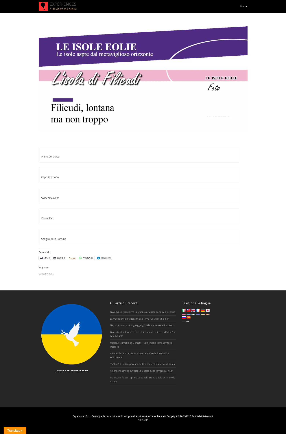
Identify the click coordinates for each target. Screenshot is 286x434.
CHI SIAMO (143, 420)
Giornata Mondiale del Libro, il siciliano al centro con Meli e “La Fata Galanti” (142, 334)
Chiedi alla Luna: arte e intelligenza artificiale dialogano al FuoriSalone (139, 355)
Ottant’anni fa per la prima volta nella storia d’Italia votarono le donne (142, 379)
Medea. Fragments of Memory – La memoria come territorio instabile (141, 344)
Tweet (72, 258)
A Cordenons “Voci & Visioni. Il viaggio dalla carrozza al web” (141, 370)
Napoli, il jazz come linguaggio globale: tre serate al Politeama (142, 325)
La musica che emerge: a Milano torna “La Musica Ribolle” (139, 318)
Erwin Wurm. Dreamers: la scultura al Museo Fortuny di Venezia (142, 312)
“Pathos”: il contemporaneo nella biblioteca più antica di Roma (142, 364)
